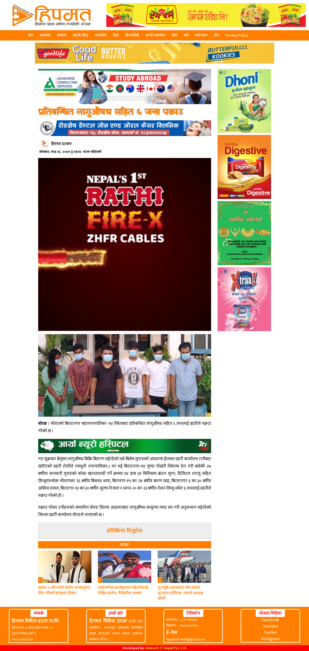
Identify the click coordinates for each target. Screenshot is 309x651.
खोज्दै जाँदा (80, 35)
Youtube (270, 626)
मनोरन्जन (201, 35)
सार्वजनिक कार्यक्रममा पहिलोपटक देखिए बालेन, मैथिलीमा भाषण (123, 590)
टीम (216, 35)
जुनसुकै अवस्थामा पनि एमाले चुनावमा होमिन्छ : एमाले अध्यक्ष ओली (180, 593)
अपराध (61, 35)
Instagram (270, 638)
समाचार (45, 35)
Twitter (270, 632)
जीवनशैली (132, 35)
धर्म (186, 35)
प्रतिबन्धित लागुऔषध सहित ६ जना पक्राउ (110, 112)
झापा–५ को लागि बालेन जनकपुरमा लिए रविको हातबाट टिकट (64, 590)
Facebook (270, 620)
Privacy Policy (237, 35)
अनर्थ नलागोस (155, 35)
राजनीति (100, 35)
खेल (174, 35)
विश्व (115, 35)
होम (30, 35)
